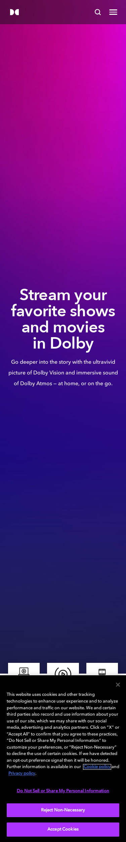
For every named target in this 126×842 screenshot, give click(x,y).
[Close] (118, 684)
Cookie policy (97, 767)
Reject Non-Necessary (63, 810)
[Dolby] (14, 12)
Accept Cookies (63, 829)
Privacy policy (21, 773)
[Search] (98, 12)
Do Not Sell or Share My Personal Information (63, 791)
